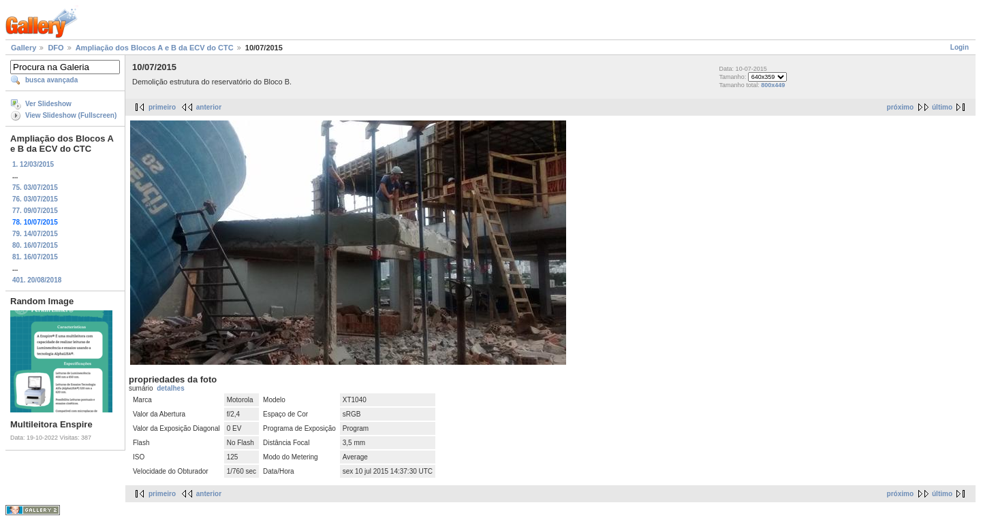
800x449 (773, 85)
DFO (55, 48)
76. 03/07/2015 (35, 199)
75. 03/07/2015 (35, 187)
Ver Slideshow (48, 104)
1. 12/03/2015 (33, 164)
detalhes (171, 388)
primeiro (162, 107)
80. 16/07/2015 (35, 245)
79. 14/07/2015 (35, 234)
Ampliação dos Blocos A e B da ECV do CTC (155, 48)
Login (959, 47)
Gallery (23, 48)
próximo (900, 107)
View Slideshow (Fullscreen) (70, 115)
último (942, 107)
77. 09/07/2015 (35, 210)
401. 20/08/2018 (36, 280)
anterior (208, 107)
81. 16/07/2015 (35, 257)
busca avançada (51, 80)
